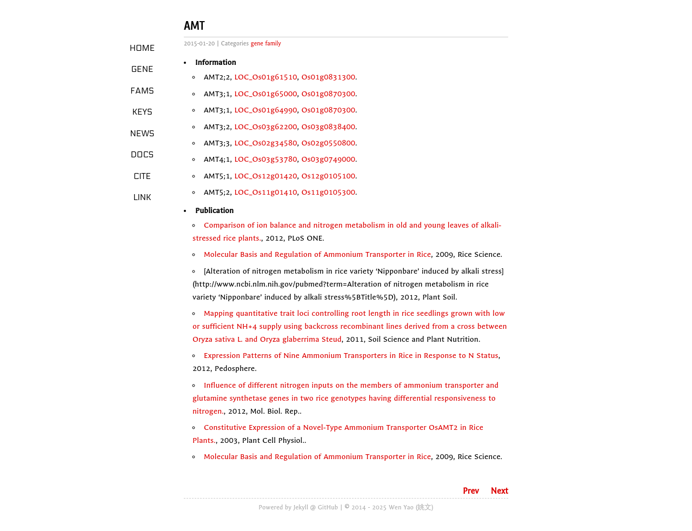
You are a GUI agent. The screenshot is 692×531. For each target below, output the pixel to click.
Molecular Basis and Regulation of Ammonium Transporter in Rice (317, 254)
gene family (266, 43)
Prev (471, 491)
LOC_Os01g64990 (265, 110)
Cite (142, 176)
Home (142, 48)
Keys (142, 112)
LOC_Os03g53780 (265, 159)
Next (499, 491)
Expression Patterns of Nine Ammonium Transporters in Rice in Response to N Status (351, 355)
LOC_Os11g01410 (265, 192)
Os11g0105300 (329, 192)
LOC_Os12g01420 (265, 176)
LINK (142, 197)
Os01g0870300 (329, 93)
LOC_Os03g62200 (265, 126)
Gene (142, 69)
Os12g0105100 (329, 176)
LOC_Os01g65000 (265, 93)
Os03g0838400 (329, 126)
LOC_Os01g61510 (265, 77)
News (142, 133)
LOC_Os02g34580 (265, 143)
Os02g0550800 (329, 143)
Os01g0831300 (329, 77)
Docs (142, 155)
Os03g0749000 (329, 159)
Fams (142, 91)
